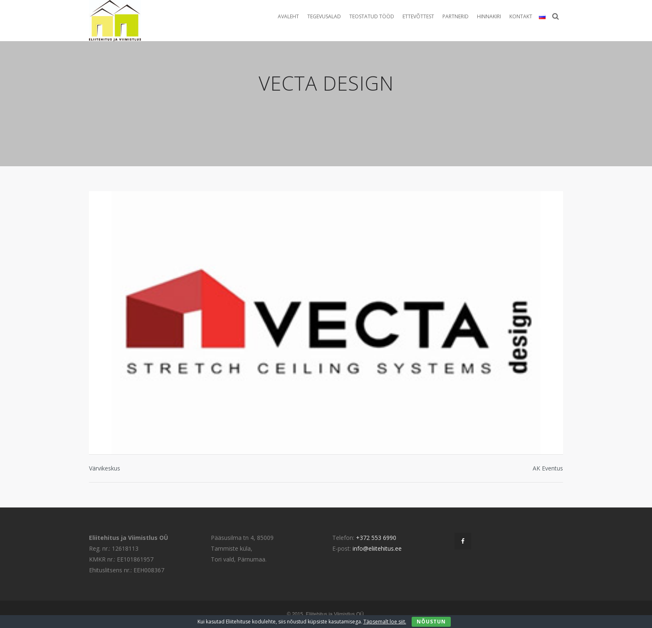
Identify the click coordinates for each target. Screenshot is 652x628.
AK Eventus (548, 468)
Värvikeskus (104, 468)
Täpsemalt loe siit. (384, 621)
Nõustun (431, 621)
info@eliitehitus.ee (377, 548)
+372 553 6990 (376, 538)
